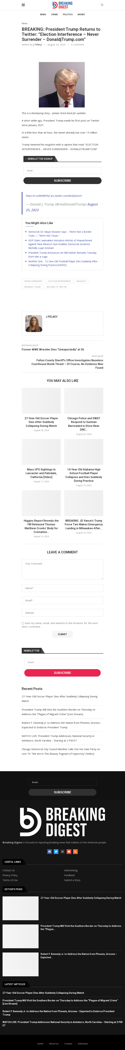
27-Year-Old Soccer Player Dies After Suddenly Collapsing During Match (41, 422)
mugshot (81, 281)
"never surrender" (33, 281)
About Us (54, 1043)
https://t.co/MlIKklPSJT (38, 195)
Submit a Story (72, 880)
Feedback (69, 875)
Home (40, 1043)
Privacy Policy (10, 875)
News (43, 14)
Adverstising (70, 870)
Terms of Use (10, 880)
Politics (68, 14)
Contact (68, 1043)
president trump (32, 287)
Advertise (83, 1043)
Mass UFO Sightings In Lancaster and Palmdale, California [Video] (41, 473)
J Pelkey (37, 44)
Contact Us (9, 870)
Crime (54, 14)
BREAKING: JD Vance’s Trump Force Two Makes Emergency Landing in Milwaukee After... (84, 524)
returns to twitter (57, 287)
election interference (59, 281)
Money (81, 14)
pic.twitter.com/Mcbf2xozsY (66, 195)
